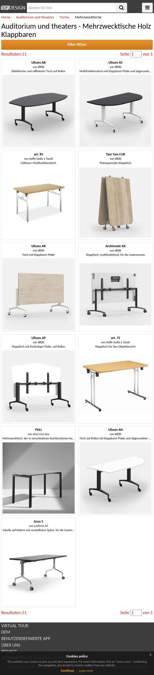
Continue (67, 670)
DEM (5, 632)
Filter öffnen (76, 44)
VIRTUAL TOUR (14, 625)
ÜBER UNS (10, 645)
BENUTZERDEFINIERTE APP (25, 638)
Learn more (86, 670)
